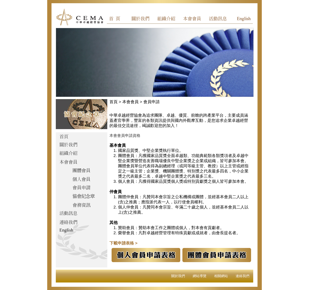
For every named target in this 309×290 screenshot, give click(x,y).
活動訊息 (216, 19)
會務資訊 (81, 205)
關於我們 (143, 19)
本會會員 (192, 19)
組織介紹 (167, 19)
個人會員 (81, 179)
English (241, 19)
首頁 (118, 19)
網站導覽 (199, 276)
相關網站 (221, 276)
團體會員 (81, 171)
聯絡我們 (81, 222)
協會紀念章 (81, 196)
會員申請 (81, 188)
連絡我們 (242, 276)
